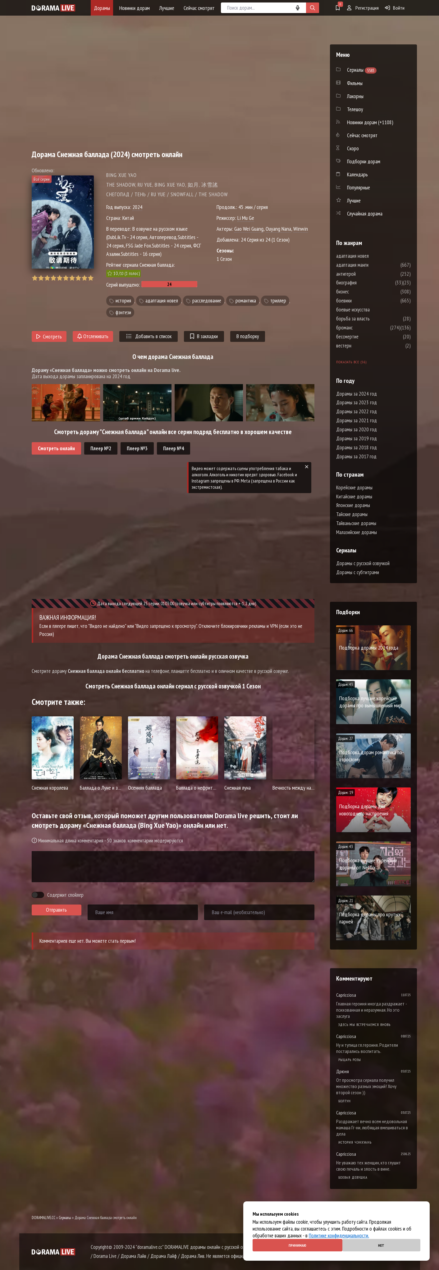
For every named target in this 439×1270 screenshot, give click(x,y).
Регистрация (363, 8)
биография (365, 282)
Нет (381, 1245)
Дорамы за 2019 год (356, 438)
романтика (246, 300)
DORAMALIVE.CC (43, 1217)
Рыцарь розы (349, 1059)
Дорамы (102, 7)
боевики (362, 300)
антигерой (364, 273)
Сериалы (65, 1217)
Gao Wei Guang (248, 228)
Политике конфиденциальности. (339, 1235)
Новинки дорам (134, 7)
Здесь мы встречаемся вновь (364, 1024)
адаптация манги (371, 264)
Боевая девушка (353, 1177)
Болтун (344, 1101)
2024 (137, 207)
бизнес (361, 291)
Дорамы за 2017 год (356, 456)
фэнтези (123, 312)
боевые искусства (371, 309)
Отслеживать (92, 336)
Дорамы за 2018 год (356, 447)
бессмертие (366, 336)
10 (90, 278)
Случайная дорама (364, 213)
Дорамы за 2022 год (356, 411)
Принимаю (297, 1245)
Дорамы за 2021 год (356, 420)
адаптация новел (161, 300)
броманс (363, 327)
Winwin (300, 228)
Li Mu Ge (245, 217)
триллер (278, 300)
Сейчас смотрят (199, 7)
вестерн (362, 345)
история (123, 300)
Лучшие (166, 7)
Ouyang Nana (278, 228)
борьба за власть (371, 318)
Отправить (56, 909)
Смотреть (49, 336)
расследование (206, 300)
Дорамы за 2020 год (356, 429)
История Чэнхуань (355, 1142)
